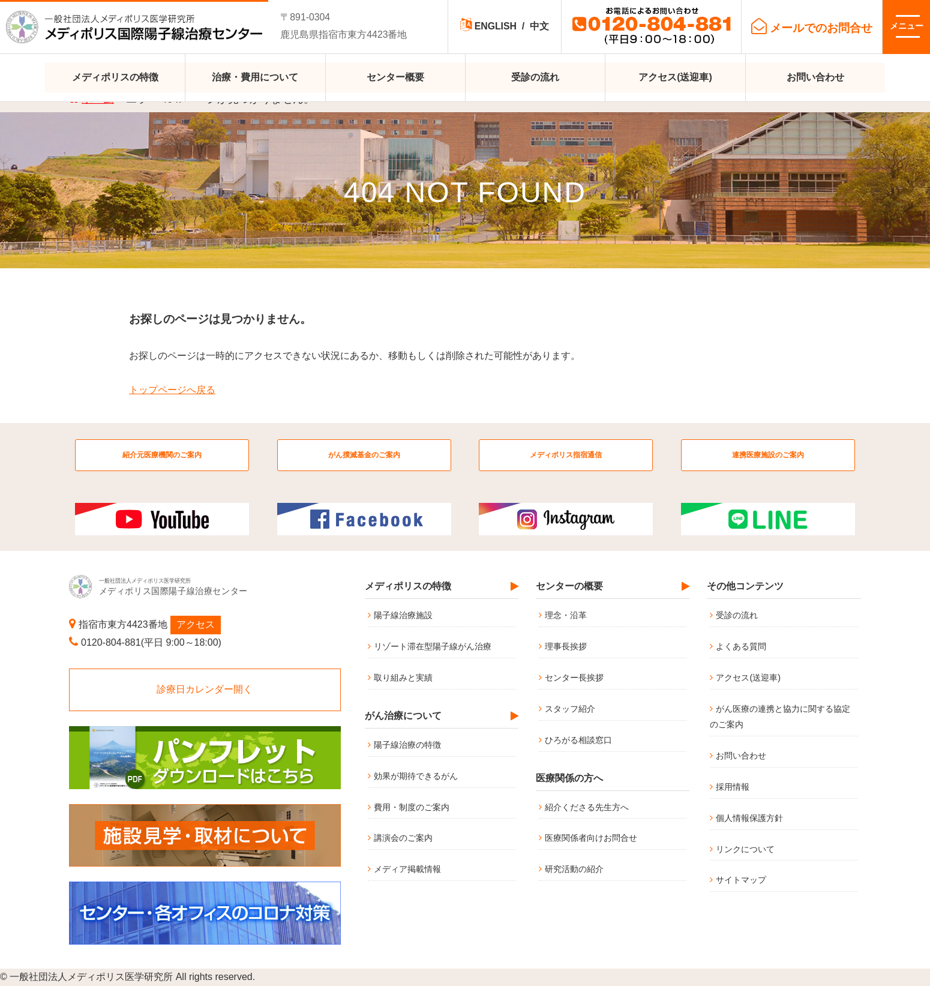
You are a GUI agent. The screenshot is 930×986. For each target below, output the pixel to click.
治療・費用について (255, 77)
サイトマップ (741, 880)
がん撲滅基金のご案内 (364, 455)
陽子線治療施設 (403, 615)
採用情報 (732, 787)
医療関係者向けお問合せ (591, 838)
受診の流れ (535, 77)
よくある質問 (741, 646)
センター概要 (395, 77)
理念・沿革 (566, 615)
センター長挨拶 (574, 677)
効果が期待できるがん (416, 776)
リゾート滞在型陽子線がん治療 (432, 646)
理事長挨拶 (566, 646)
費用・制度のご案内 (411, 807)
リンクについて (745, 849)
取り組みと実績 (403, 677)
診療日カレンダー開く (205, 689)
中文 (539, 26)
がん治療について (403, 716)
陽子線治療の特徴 (407, 745)
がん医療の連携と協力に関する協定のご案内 (780, 716)
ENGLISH (496, 26)
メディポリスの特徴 (115, 77)
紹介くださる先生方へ (587, 807)
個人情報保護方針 (749, 818)
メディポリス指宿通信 (566, 455)
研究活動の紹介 (574, 869)
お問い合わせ (815, 77)
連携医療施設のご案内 (768, 455)
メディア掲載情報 (407, 869)
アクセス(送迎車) (675, 77)
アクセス (195, 624)
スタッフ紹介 (570, 709)
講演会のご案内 (403, 838)
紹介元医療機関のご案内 (162, 455)
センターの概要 (569, 586)
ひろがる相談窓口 (578, 740)
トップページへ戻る (172, 390)
